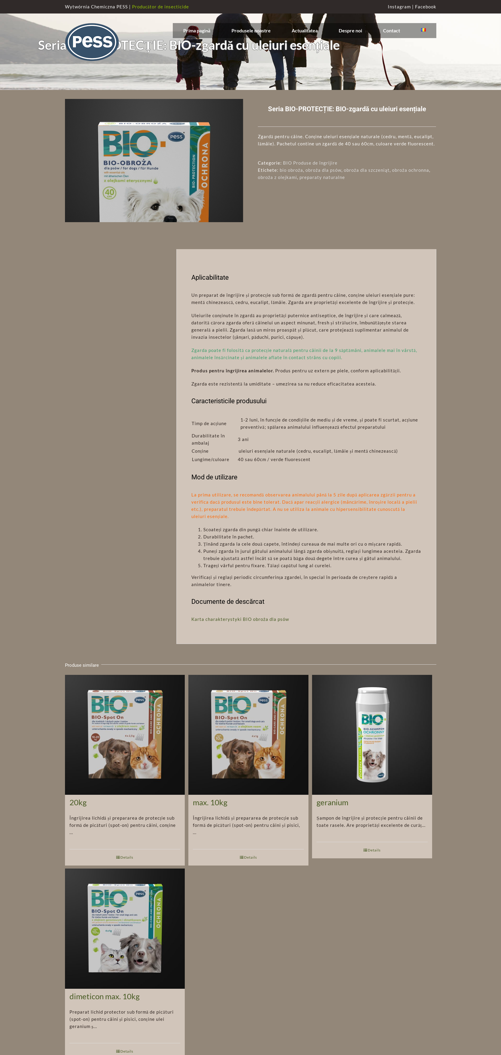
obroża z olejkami (277, 177)
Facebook (425, 6)
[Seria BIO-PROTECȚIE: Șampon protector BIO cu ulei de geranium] (372, 746)
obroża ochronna (410, 170)
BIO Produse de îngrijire (310, 162)
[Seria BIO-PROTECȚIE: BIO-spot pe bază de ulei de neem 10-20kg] (125, 746)
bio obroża (291, 170)
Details (126, 884)
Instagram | (401, 6)
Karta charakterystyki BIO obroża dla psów (240, 646)
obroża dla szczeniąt (367, 170)
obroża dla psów (323, 170)
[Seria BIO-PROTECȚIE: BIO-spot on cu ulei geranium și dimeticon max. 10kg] (125, 940)
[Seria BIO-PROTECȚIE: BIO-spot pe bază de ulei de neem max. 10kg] (248, 746)
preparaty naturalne (322, 177)
